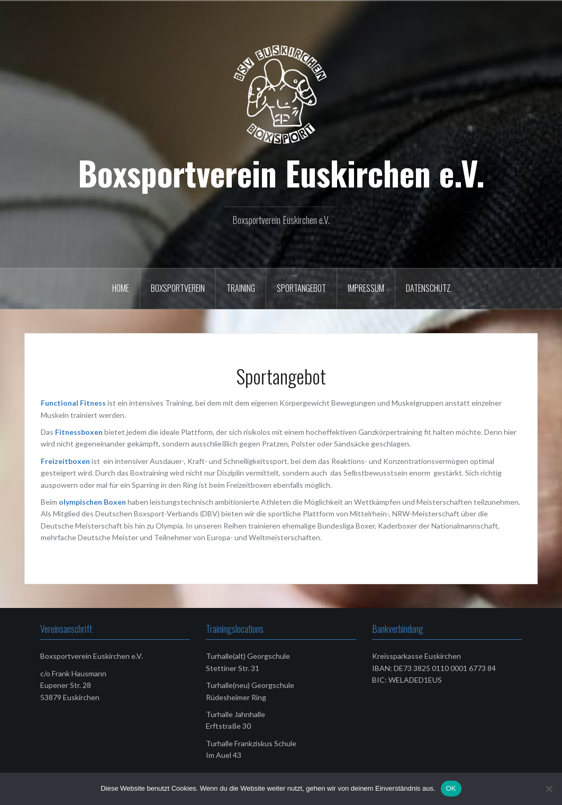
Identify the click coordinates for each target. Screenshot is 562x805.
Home (120, 288)
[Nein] (548, 788)
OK (451, 788)
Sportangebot (301, 288)
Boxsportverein (178, 288)
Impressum (366, 288)
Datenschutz (428, 288)
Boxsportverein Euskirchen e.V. (281, 172)
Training (240, 288)
